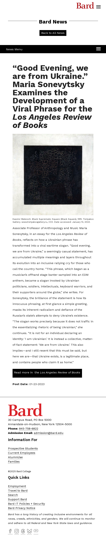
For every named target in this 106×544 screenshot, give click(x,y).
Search (13, 495)
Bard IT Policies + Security (26, 503)
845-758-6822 (28, 428)
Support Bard (17, 499)
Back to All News (53, 33)
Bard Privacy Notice (21, 508)
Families (14, 461)
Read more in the (47, 372)
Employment (17, 486)
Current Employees (21, 453)
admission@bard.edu (48, 433)
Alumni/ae (15, 457)
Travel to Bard (18, 490)
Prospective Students (23, 448)
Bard (85, 6)
